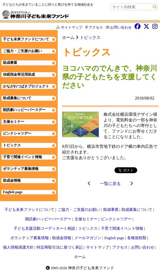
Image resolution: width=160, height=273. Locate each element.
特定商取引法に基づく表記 (60, 247)
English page (12, 192)
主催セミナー (13, 122)
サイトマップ (71, 27)
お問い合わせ (121, 27)
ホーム (68, 37)
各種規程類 (136, 238)
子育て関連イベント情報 (22, 157)
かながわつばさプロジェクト (26, 86)
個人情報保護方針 (18, 247)
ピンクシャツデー (17, 133)
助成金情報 (12, 180)
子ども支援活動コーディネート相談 (44, 228)
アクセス (96, 27)
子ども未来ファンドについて (26, 39)
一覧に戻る (110, 183)
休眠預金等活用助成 (19, 74)
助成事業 (10, 63)
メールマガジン (87, 238)
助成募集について (17, 98)
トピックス (90, 37)
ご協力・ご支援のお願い (22, 51)
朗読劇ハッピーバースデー (24, 110)
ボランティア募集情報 (20, 169)
